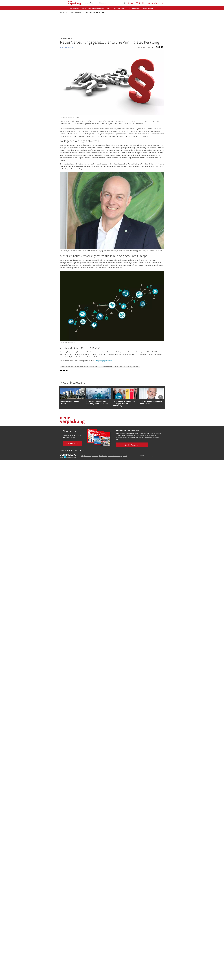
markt (116, 367)
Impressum (95, 456)
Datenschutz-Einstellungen (115, 456)
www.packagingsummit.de (103, 361)
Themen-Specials (148, 8)
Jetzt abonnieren (72, 443)
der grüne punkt (125, 367)
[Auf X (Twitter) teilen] (159, 47)
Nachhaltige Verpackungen (96, 8)
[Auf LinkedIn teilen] (162, 47)
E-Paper (130, 3)
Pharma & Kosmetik (134, 8)
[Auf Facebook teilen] (157, 47)
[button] (160, 397)
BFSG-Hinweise (103, 456)
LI (83, 450)
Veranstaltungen (90, 3)
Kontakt (125, 456)
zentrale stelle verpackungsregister (86, 367)
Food (108, 8)
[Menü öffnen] (63, 3)
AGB (82, 456)
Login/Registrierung (157, 3)
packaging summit (106, 367)
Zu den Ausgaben (131, 445)
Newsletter (142, 3)
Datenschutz (87, 456)
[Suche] (124, 3)
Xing (81, 450)
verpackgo (136, 367)
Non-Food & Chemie (119, 8)
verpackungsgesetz (67, 367)
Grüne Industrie (74, 8)
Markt (84, 8)
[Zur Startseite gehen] (74, 3)
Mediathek (102, 3)
